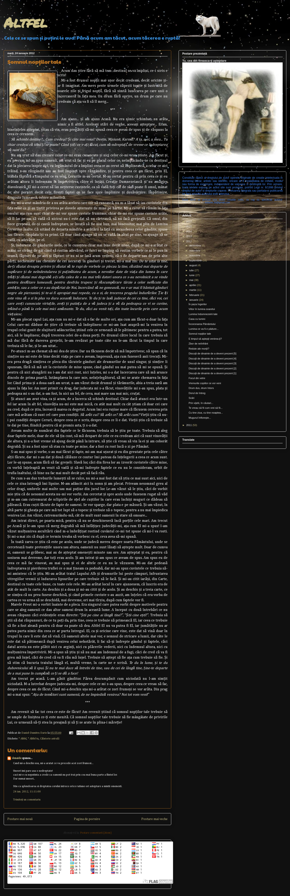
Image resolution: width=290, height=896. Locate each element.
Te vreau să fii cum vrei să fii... (205, 407)
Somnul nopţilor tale (199, 333)
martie (193, 290)
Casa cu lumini (196, 319)
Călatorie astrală (49, 738)
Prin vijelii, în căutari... (200, 403)
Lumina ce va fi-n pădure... (203, 328)
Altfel (25, 22)
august (193, 265)
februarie (194, 295)
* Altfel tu (33, 738)
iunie (192, 275)
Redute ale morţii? (198, 348)
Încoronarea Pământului (201, 324)
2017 (189, 221)
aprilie (193, 285)
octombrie (195, 255)
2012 (189, 241)
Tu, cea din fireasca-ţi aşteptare (204, 60)
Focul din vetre (196, 378)
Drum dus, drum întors (201, 388)
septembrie (195, 260)
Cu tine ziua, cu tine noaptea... (205, 412)
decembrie (195, 245)
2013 (189, 236)
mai (191, 280)
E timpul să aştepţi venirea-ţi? (205, 338)
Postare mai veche (154, 819)
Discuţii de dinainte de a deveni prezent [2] (212, 368)
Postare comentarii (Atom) (96, 833)
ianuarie (194, 299)
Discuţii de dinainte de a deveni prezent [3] (212, 363)
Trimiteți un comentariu (27, 799)
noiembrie (195, 250)
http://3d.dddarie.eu (192, 202)
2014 (189, 231)
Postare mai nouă (19, 819)
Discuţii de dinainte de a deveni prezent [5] (212, 353)
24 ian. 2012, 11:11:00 (27, 791)
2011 (189, 425)
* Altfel (22, 738)
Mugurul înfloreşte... (199, 417)
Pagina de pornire (87, 819)
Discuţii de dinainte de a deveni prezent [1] (212, 373)
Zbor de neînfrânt (198, 343)
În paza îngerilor (197, 304)
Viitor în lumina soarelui (201, 309)
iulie (191, 270)
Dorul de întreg (196, 393)
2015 (189, 226)
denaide (16, 758)
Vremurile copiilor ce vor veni (204, 383)
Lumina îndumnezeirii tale (202, 314)
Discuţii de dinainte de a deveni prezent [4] (212, 358)
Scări (191, 398)
